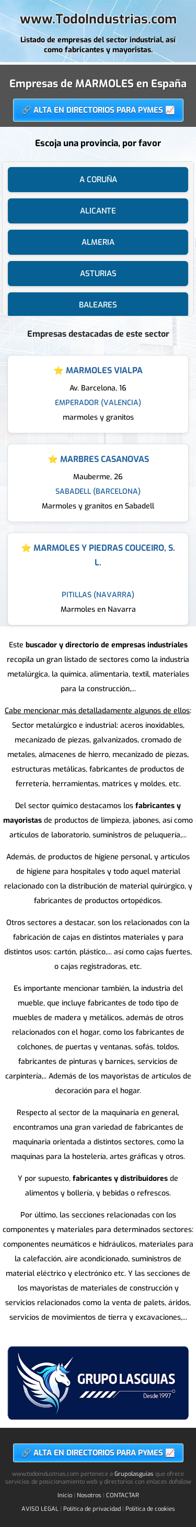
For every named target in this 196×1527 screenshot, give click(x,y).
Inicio (64, 1495)
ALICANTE (98, 211)
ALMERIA (98, 242)
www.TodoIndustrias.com (98, 19)
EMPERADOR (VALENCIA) (98, 403)
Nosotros (89, 1495)
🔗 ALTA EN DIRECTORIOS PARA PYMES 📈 (98, 110)
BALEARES (98, 305)
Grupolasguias (134, 1474)
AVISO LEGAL (40, 1509)
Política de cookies (150, 1509)
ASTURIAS (98, 273)
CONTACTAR (122, 1495)
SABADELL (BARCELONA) (98, 491)
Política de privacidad (92, 1509)
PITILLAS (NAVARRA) (98, 595)
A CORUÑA (98, 179)
